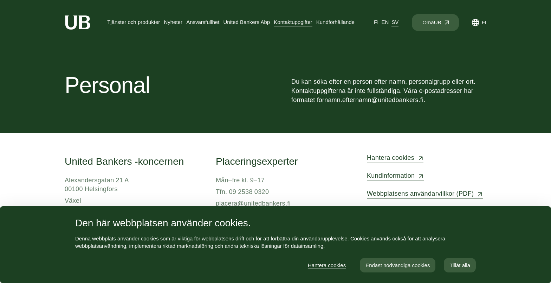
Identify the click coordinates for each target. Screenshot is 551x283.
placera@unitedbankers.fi (253, 203)
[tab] (376, 22)
